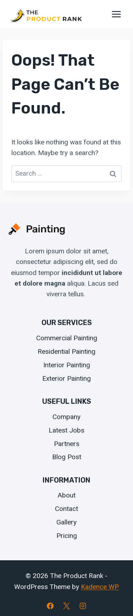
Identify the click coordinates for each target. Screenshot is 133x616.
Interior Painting (66, 365)
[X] (66, 605)
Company (66, 417)
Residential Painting (66, 351)
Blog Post (66, 457)
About (67, 495)
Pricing (66, 536)
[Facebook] (50, 605)
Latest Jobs (66, 430)
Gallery (66, 522)
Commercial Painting (66, 338)
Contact (66, 509)
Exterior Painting (66, 378)
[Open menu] (116, 14)
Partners (66, 444)
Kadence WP (100, 587)
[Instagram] (82, 605)
